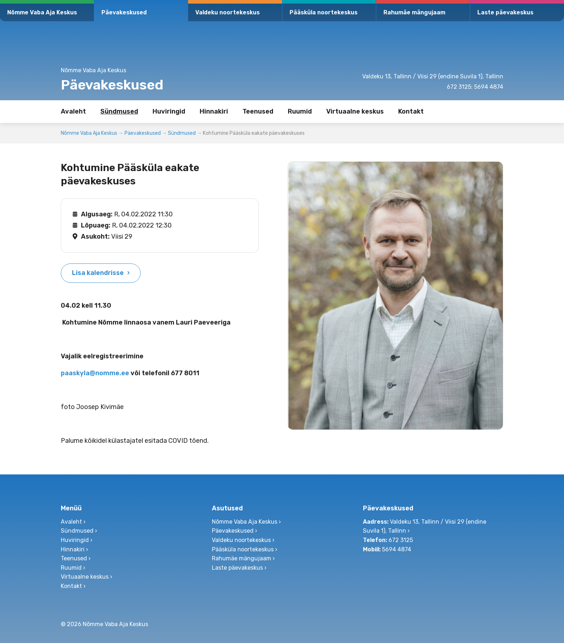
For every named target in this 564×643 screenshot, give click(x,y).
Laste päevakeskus (505, 12)
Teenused (257, 111)
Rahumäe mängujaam (414, 12)
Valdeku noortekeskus (227, 12)
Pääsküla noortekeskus (324, 12)
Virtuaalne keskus (355, 111)
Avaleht (73, 111)
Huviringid (169, 111)
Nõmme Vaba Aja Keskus (42, 12)
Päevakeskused (124, 12)
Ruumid (300, 111)
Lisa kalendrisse (98, 273)
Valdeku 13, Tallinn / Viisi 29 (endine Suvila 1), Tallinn (432, 76)
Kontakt (411, 111)
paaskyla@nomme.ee (95, 373)
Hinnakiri (214, 111)
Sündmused (119, 111)
